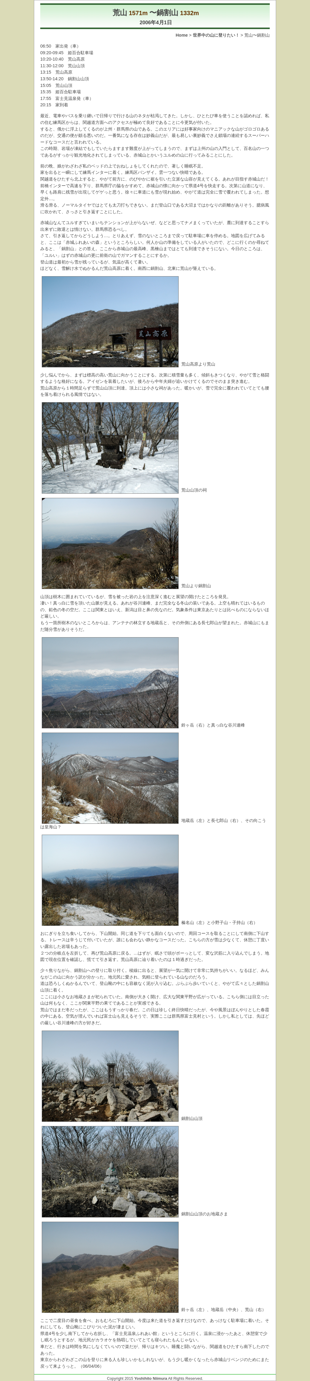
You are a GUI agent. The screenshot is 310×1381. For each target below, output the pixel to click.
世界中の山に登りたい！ (216, 35)
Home (182, 35)
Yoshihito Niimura (150, 1378)
